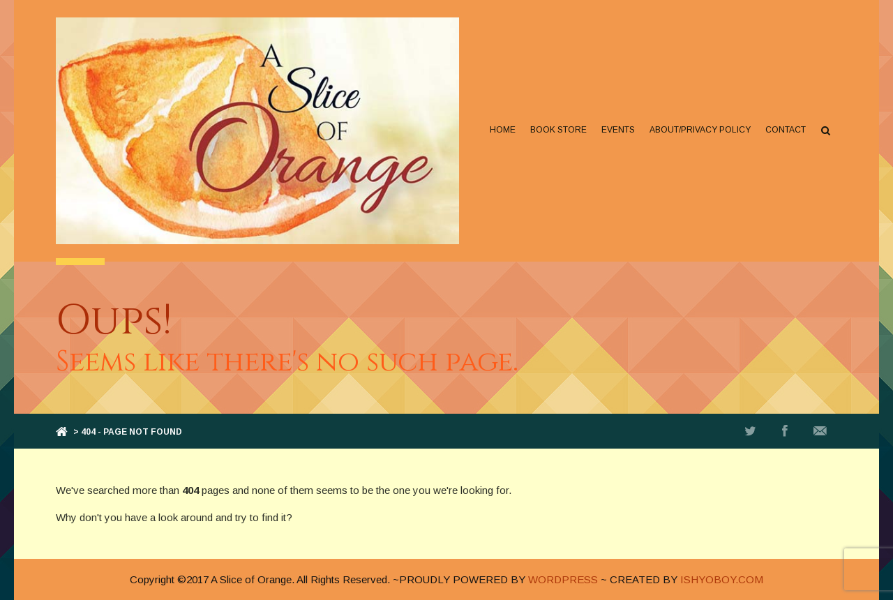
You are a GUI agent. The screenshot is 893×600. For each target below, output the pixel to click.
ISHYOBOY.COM (721, 579)
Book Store (558, 130)
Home (503, 130)
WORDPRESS (563, 579)
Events (618, 130)
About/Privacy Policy (700, 130)
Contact (785, 130)
